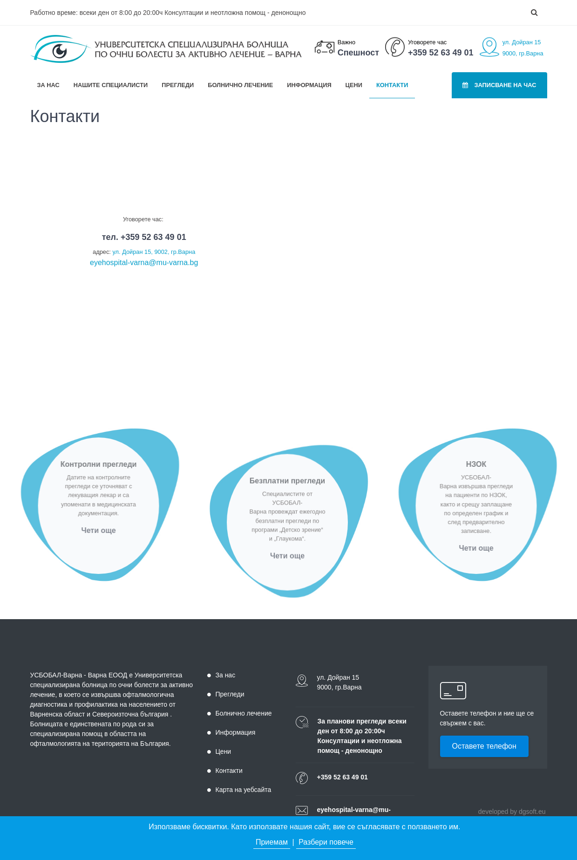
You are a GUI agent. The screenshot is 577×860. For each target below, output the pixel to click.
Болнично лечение (240, 85)
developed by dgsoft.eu (512, 811)
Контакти (392, 85)
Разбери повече (326, 842)
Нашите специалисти (111, 85)
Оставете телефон (484, 746)
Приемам (272, 842)
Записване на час (499, 85)
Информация (309, 85)
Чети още (84, 530)
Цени (354, 85)
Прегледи (178, 85)
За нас (48, 85)
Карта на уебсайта (239, 789)
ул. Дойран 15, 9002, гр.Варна (153, 251)
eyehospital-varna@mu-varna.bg (144, 262)
